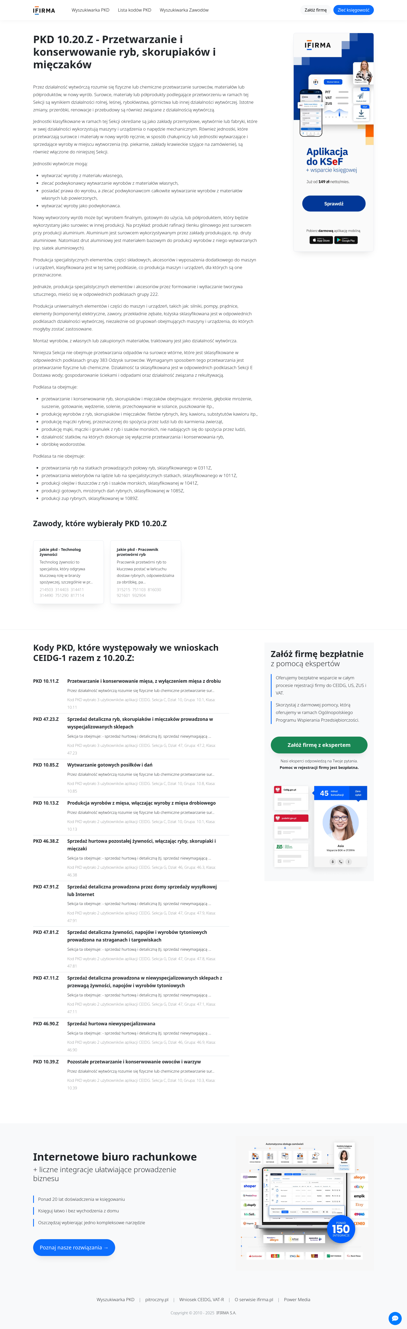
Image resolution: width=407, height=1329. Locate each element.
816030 (154, 590)
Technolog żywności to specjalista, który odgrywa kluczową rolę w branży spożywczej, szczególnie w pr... (66, 572)
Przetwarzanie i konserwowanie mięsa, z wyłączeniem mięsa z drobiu (144, 681)
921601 (123, 595)
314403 (62, 590)
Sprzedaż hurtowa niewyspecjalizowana (111, 1024)
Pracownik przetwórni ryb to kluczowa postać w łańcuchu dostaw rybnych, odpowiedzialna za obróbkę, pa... (145, 572)
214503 (46, 590)
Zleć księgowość (353, 10)
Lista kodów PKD (134, 10)
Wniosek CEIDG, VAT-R (201, 1299)
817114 (77, 595)
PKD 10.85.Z (46, 765)
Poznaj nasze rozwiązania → (74, 1247)
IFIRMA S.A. (226, 1312)
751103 (139, 590)
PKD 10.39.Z (46, 1062)
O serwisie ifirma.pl (254, 1299)
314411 (77, 590)
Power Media (297, 1299)
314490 (46, 595)
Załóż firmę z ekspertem (319, 744)
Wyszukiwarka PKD (91, 10)
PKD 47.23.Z (46, 719)
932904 (139, 595)
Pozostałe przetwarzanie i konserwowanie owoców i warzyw (134, 1062)
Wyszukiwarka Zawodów (184, 10)
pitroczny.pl (157, 1299)
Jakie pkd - (60, 552)
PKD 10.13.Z (46, 803)
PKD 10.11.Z (46, 681)
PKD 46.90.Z (46, 1024)
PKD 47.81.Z (46, 932)
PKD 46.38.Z (46, 841)
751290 (62, 595)
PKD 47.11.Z (46, 978)
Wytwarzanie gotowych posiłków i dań (109, 765)
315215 (123, 590)
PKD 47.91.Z (46, 887)
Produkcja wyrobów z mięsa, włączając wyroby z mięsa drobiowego (141, 803)
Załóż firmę (316, 10)
